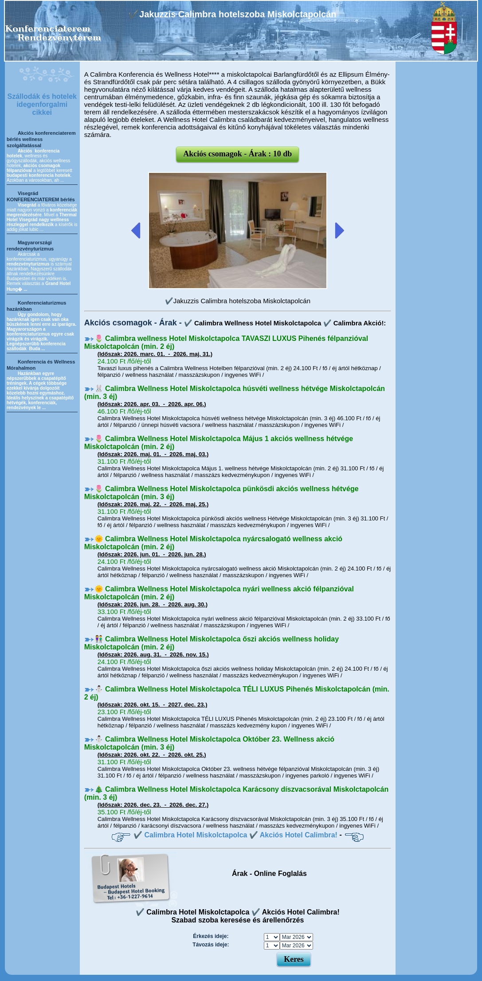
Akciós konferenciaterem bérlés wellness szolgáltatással (41, 139)
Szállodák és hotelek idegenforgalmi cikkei (42, 104)
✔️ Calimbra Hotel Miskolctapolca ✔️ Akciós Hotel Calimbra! (235, 835)
